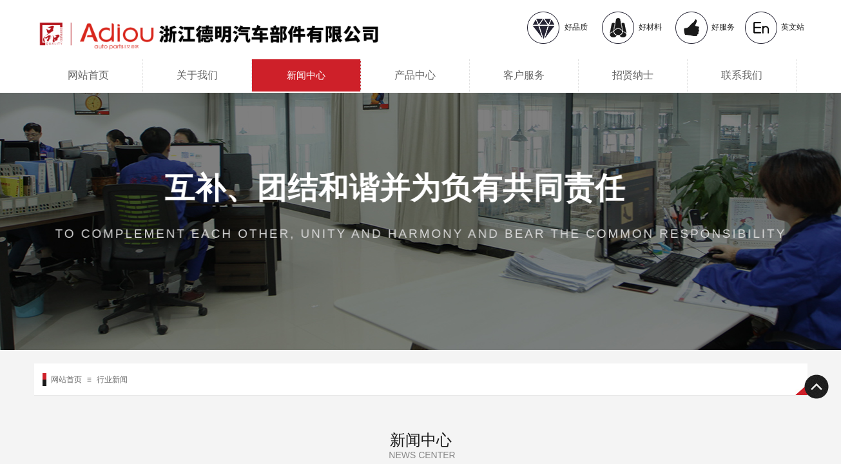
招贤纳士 (632, 75)
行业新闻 (112, 379)
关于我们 (197, 75)
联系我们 (741, 75)
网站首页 (88, 75)
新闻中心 (306, 75)
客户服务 (524, 75)
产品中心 (415, 75)
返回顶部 (816, 387)
